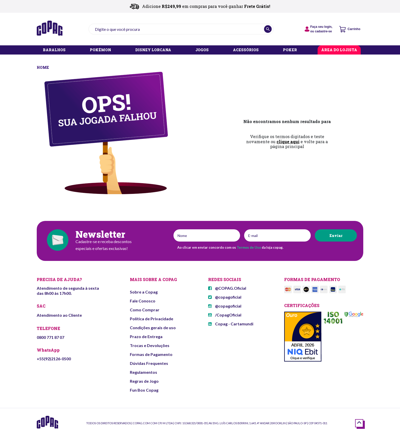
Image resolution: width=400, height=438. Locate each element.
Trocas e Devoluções (149, 345)
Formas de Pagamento (151, 354)
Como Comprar (144, 309)
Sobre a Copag (144, 291)
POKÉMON (100, 50)
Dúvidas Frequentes (149, 363)
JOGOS (202, 50)
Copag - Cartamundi (230, 323)
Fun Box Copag (144, 390)
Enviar (335, 235)
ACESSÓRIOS (246, 50)
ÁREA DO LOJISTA (339, 50)
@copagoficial (224, 297)
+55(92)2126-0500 (54, 358)
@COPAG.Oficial (227, 288)
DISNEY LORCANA (153, 50)
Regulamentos (143, 372)
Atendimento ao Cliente (59, 315)
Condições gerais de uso (153, 327)
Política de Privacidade (151, 318)
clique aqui (288, 141)
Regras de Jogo (144, 381)
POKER (290, 50)
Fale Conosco (142, 300)
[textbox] (181, 29)
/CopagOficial (224, 314)
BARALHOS (54, 50)
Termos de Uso (249, 247)
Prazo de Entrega (146, 336)
